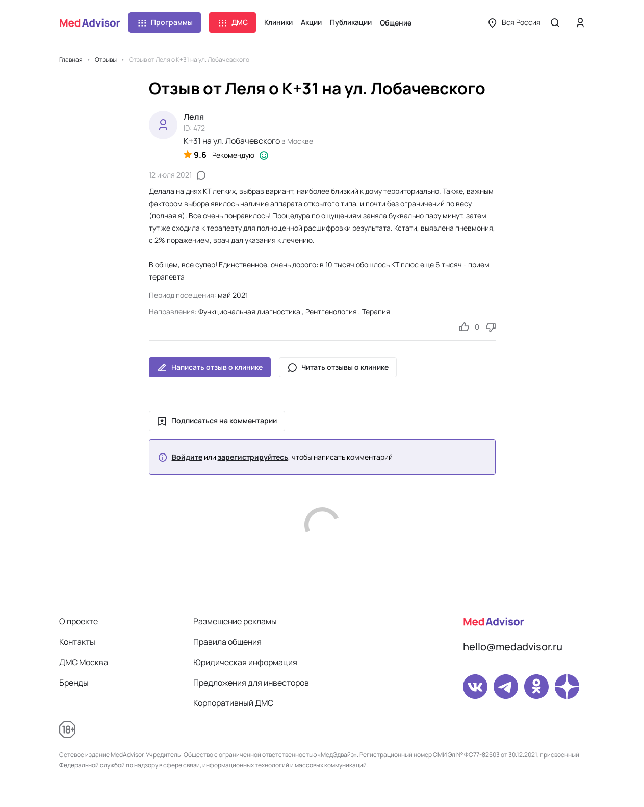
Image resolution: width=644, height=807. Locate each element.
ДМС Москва (83, 662)
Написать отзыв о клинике (210, 367)
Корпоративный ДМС (233, 703)
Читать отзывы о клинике (338, 367)
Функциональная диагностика (249, 311)
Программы (165, 22)
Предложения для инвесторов (251, 682)
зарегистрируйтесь (253, 457)
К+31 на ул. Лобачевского (232, 140)
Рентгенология (331, 311)
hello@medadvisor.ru (512, 646)
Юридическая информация (245, 662)
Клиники (278, 22)
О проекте (78, 621)
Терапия (376, 311)
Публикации (351, 22)
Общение (395, 23)
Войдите (187, 457)
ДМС (232, 22)
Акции (311, 22)
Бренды (74, 682)
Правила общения (227, 641)
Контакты (77, 641)
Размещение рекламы (235, 621)
